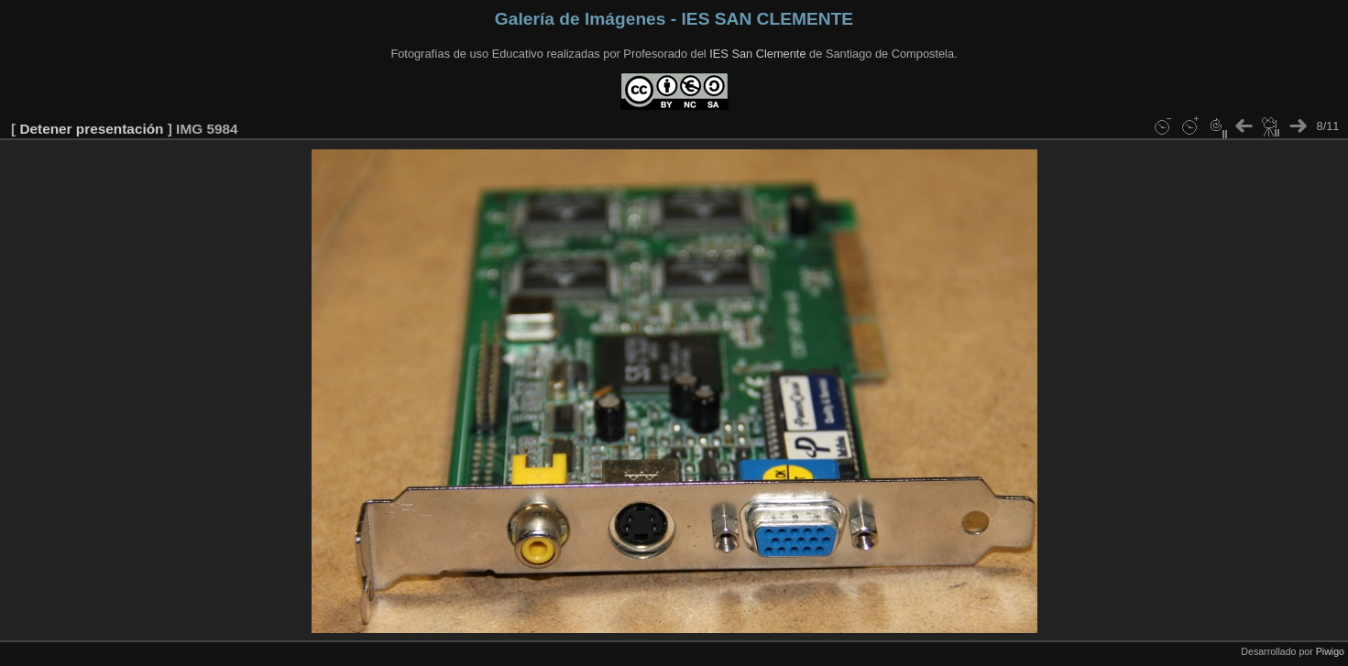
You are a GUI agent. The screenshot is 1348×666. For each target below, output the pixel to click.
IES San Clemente (757, 53)
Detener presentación (91, 128)
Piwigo (1330, 651)
